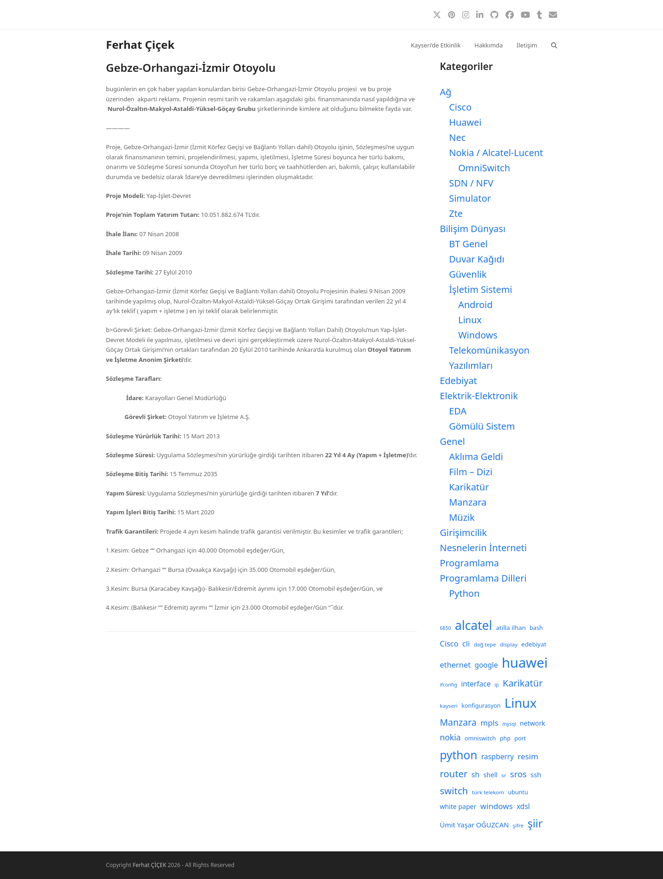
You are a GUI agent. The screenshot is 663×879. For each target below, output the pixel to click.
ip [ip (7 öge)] (496, 684)
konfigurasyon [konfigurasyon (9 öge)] (480, 706)
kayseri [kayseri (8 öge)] (449, 705)
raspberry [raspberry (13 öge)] (497, 756)
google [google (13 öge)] (486, 665)
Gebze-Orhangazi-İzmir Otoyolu (190, 67)
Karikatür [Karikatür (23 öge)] (523, 683)
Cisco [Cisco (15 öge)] (449, 643)
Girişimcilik (463, 532)
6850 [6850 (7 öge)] (445, 628)
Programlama (469, 563)
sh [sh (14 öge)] (475, 774)
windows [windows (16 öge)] (496, 806)
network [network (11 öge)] (532, 723)
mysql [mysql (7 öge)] (509, 724)
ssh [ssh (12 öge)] (535, 774)
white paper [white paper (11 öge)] (458, 806)
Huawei (465, 122)
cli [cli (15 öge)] (466, 643)
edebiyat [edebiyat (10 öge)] (533, 644)
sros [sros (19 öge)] (518, 774)
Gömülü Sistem (482, 426)
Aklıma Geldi (476, 456)
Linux (470, 320)
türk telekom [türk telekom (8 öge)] (488, 792)
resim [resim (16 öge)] (528, 756)
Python (464, 593)
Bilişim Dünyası (473, 228)
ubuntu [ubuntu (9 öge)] (518, 792)
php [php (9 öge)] (505, 738)
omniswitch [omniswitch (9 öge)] (480, 738)
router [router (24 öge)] (453, 773)
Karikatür (469, 487)
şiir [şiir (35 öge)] (535, 823)
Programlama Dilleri (483, 578)
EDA (457, 411)
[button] (554, 45)
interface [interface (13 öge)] (476, 684)
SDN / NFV (471, 183)
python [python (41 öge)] (458, 755)
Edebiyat (458, 380)
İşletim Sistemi (480, 289)
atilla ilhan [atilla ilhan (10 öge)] (511, 627)
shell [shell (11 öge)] (490, 774)
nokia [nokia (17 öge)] (450, 737)
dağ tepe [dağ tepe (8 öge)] (485, 644)
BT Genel (468, 244)
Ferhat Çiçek (140, 44)
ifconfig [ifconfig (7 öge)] (448, 684)
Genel (452, 441)
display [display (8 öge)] (509, 644)
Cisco (460, 107)
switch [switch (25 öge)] (454, 790)
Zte (456, 213)
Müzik (462, 517)
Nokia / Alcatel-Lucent (496, 152)
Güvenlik (468, 274)
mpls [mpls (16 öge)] (489, 722)
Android (475, 304)
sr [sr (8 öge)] (503, 775)
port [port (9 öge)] (520, 738)
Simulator (470, 198)
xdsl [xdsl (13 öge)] (523, 806)
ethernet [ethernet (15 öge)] (455, 664)
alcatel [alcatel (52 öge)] (473, 625)
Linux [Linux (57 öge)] (521, 702)
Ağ (445, 92)
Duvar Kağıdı (476, 259)
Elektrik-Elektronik (479, 396)
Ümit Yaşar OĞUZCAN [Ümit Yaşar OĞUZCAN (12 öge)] (474, 824)
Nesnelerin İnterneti (483, 547)
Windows (477, 335)
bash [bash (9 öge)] (536, 628)
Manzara (467, 502)
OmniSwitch (484, 168)
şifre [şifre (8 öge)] (518, 825)
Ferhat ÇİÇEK (149, 865)
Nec (457, 137)
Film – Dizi (470, 472)
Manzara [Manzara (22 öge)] (458, 722)
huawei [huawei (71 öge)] (525, 662)
